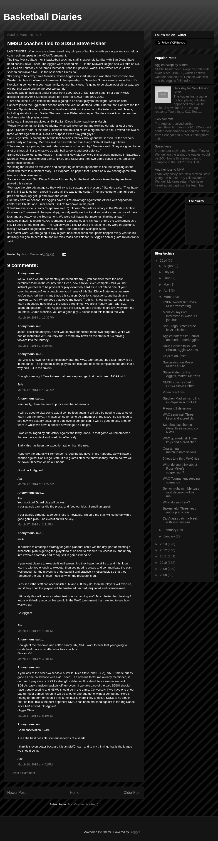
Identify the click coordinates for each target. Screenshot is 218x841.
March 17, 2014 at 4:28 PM (35, 659)
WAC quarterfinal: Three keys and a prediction (180, 440)
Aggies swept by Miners (171, 65)
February (170, 530)
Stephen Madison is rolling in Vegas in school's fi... (181, 400)
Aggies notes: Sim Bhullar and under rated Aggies (181, 338)
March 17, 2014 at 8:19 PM (35, 715)
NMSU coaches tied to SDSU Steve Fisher (178, 384)
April (167, 290)
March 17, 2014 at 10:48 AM (35, 390)
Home (74, 792)
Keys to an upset (174, 356)
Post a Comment (24, 773)
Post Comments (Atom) (82, 804)
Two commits (164, 119)
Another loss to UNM (169, 169)
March (168, 297)
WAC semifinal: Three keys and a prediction (179, 416)
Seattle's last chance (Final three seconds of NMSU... (180, 428)
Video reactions (174, 392)
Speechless (163, 146)
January (170, 536)
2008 (164, 575)
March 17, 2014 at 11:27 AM (35, 484)
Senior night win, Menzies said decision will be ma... (181, 492)
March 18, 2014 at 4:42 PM (35, 764)
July (167, 272)
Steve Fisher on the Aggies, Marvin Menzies (181, 374)
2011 (164, 556)
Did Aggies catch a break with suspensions (180, 520)
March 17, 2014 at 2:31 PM (35, 524)
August (169, 266)
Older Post (132, 792)
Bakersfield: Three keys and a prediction (179, 510)
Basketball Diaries (43, 17)
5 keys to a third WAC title (181, 458)
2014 (164, 260)
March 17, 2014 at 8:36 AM (34, 345)
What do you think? (176, 502)
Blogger (135, 832)
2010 (164, 562)
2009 (164, 569)
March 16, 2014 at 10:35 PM (35, 317)
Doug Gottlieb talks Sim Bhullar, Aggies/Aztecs (180, 348)
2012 (164, 550)
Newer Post (16, 792)
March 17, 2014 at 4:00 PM (35, 631)
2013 (164, 544)
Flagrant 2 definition (177, 408)
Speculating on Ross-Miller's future (178, 364)
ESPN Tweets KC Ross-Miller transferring (180, 304)
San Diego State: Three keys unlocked (179, 328)
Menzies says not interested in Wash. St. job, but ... (180, 316)
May (167, 284)
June (167, 278)
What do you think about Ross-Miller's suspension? (180, 468)
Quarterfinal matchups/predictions (179, 450)
